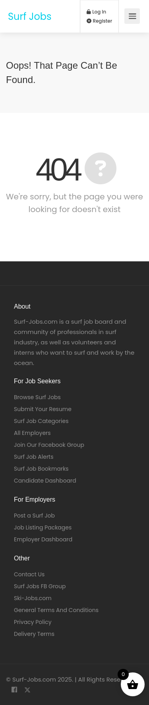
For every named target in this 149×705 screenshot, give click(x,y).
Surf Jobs (30, 16)
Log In (96, 12)
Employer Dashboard (43, 539)
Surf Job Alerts (34, 457)
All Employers (32, 433)
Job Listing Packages (43, 527)
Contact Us (29, 574)
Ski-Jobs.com (33, 598)
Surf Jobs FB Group (40, 586)
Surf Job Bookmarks (41, 469)
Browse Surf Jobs (37, 397)
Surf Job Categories (41, 421)
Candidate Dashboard (45, 481)
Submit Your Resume (43, 409)
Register (99, 21)
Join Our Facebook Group (49, 445)
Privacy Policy (33, 622)
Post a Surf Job (34, 516)
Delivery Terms (34, 634)
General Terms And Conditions (56, 610)
